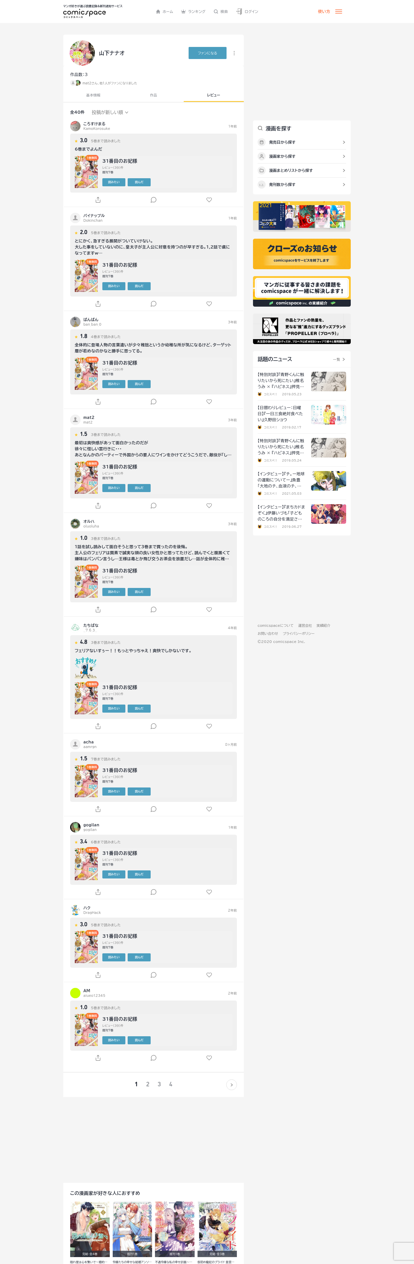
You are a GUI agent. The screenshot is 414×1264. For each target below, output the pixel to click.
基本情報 (93, 95)
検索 (221, 11)
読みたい (114, 182)
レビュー (213, 95)
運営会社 (305, 625)
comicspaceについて (276, 625)
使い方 (324, 12)
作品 (153, 95)
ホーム (164, 11)
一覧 (336, 359)
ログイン (247, 11)
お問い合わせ (268, 633)
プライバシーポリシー (299, 633)
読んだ (139, 182)
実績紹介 (323, 625)
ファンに (207, 53)
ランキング (193, 11)
